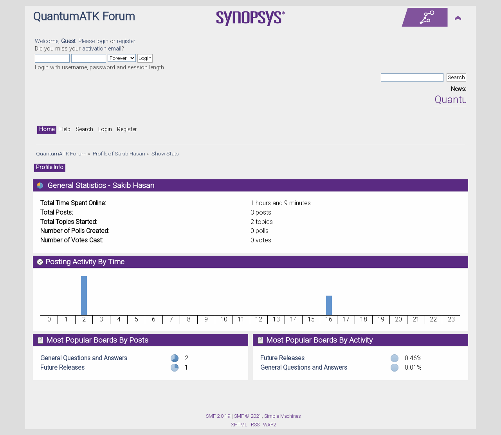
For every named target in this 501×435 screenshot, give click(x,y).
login (102, 41)
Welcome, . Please (65, 41)
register (126, 41)
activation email (101, 48)
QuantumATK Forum (84, 16)
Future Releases (62, 367)
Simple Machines (282, 416)
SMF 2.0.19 (218, 416)
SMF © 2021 (247, 416)
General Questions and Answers (83, 358)
